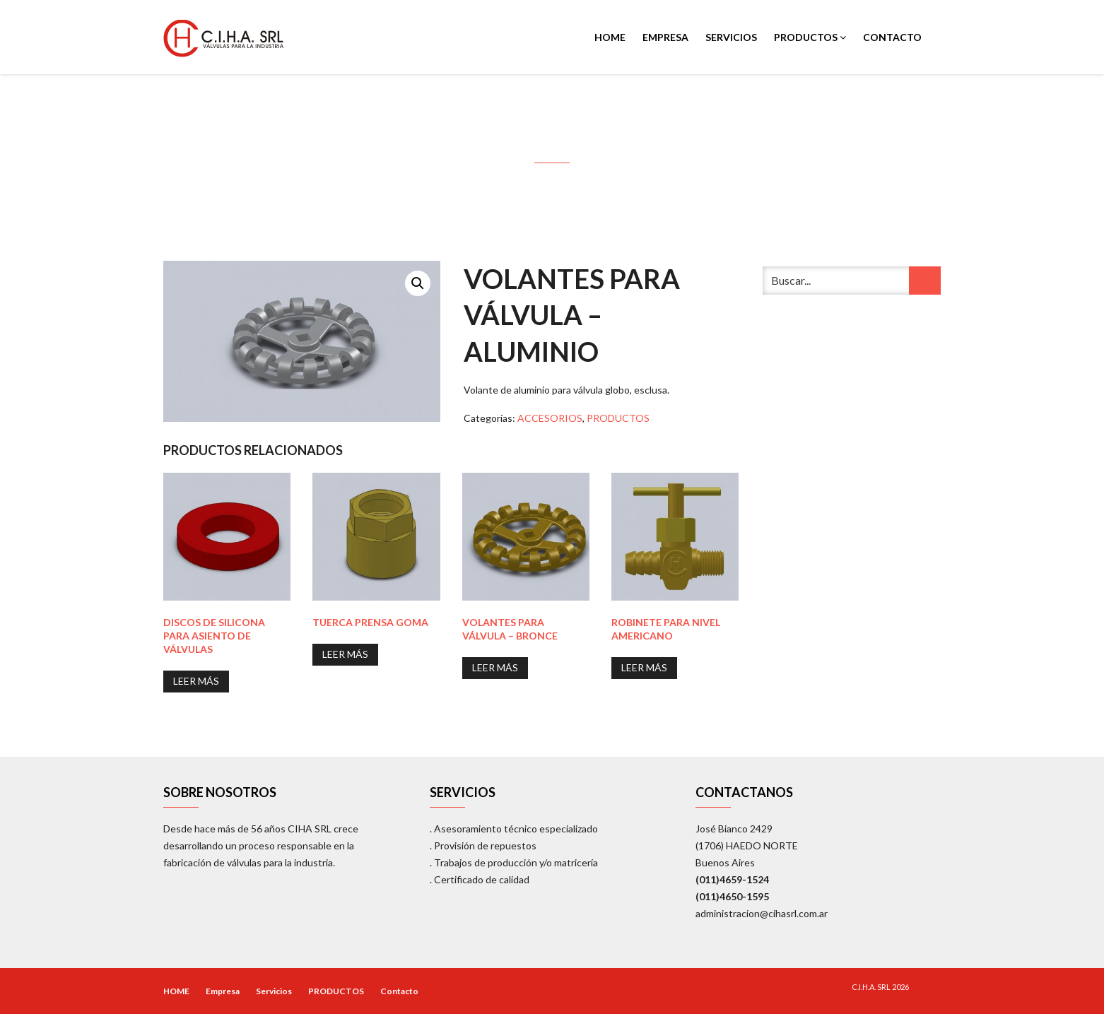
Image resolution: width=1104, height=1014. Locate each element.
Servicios (731, 37)
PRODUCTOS (810, 37)
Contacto (892, 37)
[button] (417, 283)
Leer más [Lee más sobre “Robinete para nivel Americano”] (644, 667)
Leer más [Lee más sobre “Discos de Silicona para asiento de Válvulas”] (196, 681)
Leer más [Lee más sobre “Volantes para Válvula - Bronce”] (495, 667)
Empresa (665, 37)
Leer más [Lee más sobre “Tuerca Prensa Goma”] (345, 654)
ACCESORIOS (549, 418)
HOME (610, 37)
